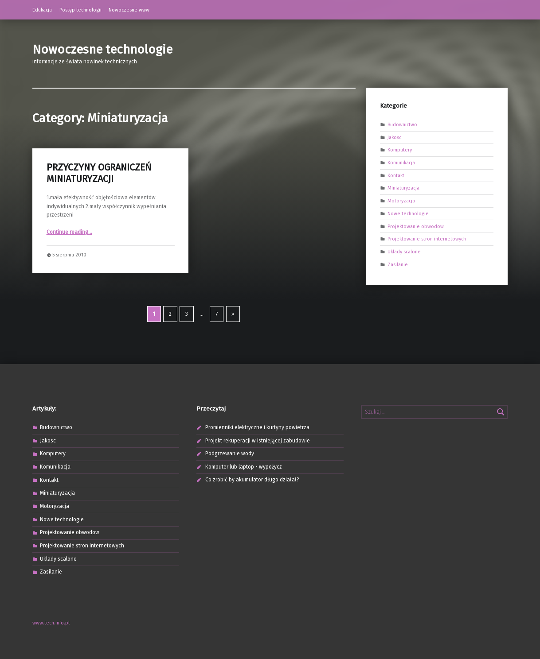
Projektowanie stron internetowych (426, 239)
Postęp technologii (80, 10)
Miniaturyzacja (403, 188)
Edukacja (42, 10)
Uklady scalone (404, 251)
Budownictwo (402, 125)
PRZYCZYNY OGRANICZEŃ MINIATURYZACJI (99, 173)
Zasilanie (397, 264)
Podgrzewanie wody (229, 453)
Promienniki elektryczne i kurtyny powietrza (257, 427)
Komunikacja (401, 163)
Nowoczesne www (129, 10)
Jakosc (394, 137)
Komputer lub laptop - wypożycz (243, 467)
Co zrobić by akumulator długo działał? (252, 480)
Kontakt (395, 175)
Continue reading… (69, 232)
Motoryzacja (401, 201)
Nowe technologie (408, 213)
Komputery (399, 150)
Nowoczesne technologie (102, 49)
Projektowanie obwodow (415, 226)
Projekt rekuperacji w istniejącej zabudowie (257, 441)
